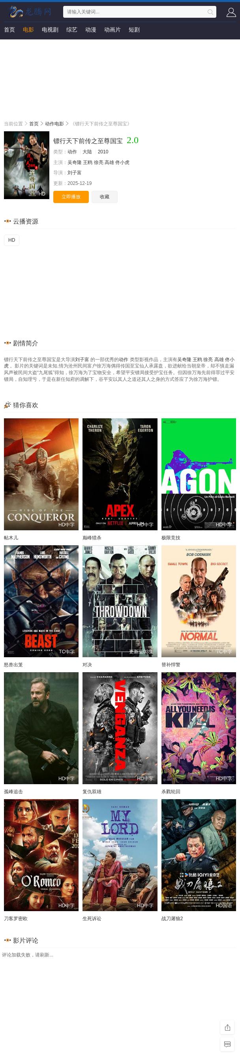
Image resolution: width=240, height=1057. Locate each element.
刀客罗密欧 (16, 918)
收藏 (104, 196)
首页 (9, 29)
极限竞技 (170, 538)
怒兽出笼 (13, 664)
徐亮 (98, 162)
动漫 (90, 29)
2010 (103, 152)
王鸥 (87, 162)
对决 (87, 664)
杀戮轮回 (170, 791)
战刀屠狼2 (172, 918)
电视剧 (50, 29)
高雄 (109, 162)
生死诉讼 (91, 918)
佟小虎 (122, 162)
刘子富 (75, 172)
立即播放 (71, 196)
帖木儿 (11, 538)
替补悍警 (170, 664)
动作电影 (54, 124)
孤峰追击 (13, 791)
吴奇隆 (75, 162)
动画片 (112, 29)
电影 (28, 29)
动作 (72, 152)
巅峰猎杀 (91, 538)
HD (11, 240)
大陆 (87, 152)
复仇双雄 (91, 791)
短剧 (134, 29)
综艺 (71, 29)
